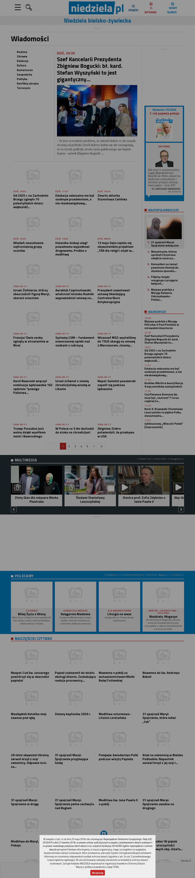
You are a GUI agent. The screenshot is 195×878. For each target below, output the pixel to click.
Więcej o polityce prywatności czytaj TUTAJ (97, 867)
